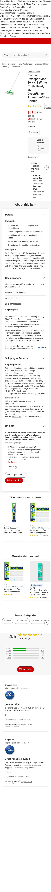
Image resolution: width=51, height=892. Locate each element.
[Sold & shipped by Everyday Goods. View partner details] (38, 145)
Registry (32, 33)
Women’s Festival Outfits (34, 28)
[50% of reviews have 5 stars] (25, 648)
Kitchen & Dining (23, 4)
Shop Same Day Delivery (17, 33)
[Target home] (25, 48)
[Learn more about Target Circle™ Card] (38, 179)
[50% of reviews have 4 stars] (25, 651)
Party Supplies (34, 19)
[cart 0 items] (45, 48)
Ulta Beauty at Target (27, 22)
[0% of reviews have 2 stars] (25, 655)
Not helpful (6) (34, 457)
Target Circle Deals (13, 30)
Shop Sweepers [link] (21, 621)
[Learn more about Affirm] (38, 192)
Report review (26, 724)
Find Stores (10, 36)
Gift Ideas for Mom (26, 1)
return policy (16, 417)
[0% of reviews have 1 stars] (25, 658)
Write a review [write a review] (25, 669)
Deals (9, 25)
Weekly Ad (27, 30)
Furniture (11, 7)
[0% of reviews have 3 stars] (25, 653)
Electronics (18, 16)
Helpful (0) (24, 457)
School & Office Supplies (17, 19)
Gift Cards (9, 22)
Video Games (29, 16)
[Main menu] (5, 48)
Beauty (17, 10)
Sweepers (16, 66)
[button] (36, 585)
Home (13, 4)
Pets (16, 22)
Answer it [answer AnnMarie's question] (12, 467)
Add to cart (34, 132)
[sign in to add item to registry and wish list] (46, 167)
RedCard (40, 33)
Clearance (16, 25)
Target (4, 64)
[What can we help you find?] (25, 55)
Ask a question (14, 480)
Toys (10, 16)
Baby (11, 10)
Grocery (18, 7)
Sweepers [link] (7, 621)
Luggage (23, 13)
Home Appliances (25, 64)
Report (23, 459)
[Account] (39, 48)
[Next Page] (46, 623)
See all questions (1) (16, 475)
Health (7, 13)
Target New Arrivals (9, 1)
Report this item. (42, 348)
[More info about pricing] (46, 116)
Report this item (34, 157)
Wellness (14, 13)
